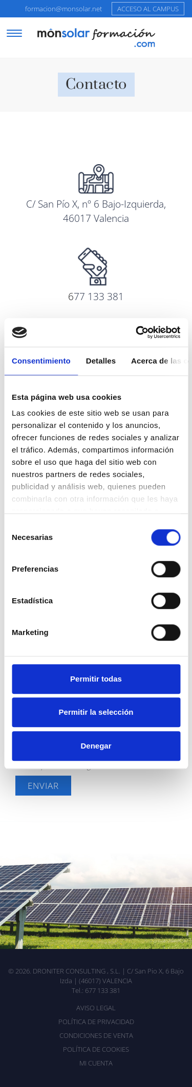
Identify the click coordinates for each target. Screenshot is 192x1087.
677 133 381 (102, 990)
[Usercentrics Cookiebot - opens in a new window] (136, 332)
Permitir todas (96, 678)
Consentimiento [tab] (41, 360)
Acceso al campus (148, 8)
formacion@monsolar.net (63, 8)
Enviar (43, 785)
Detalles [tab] (101, 360)
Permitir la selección (96, 712)
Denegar (95, 745)
